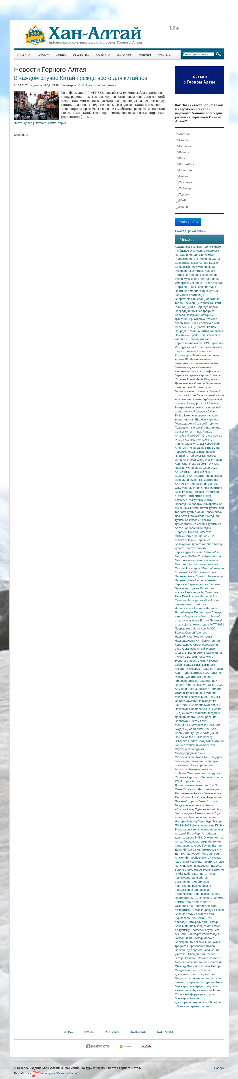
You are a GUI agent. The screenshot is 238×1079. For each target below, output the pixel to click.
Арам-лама (202, 733)
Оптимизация (184, 536)
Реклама (112, 1031)
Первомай (182, 721)
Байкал (193, 532)
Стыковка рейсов (199, 773)
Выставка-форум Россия (207, 910)
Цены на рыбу (195, 592)
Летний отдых (184, 612)
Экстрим (210, 861)
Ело (212, 785)
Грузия (215, 773)
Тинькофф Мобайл (201, 938)
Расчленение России (189, 793)
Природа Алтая (185, 331)
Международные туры (190, 753)
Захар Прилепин (186, 958)
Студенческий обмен (189, 757)
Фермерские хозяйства (190, 604)
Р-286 (220, 861)
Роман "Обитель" (209, 958)
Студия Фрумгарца (188, 568)
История (124, 54)
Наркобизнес (184, 636)
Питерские (191, 982)
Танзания (184, 182)
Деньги (213, 483)
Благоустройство (196, 548)
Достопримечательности (192, 785)
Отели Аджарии (208, 652)
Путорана (182, 254)
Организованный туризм (198, 648)
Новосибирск (213, 512)
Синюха (192, 660)
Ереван (180, 266)
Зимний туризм (208, 660)
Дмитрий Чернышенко (190, 319)
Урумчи (201, 576)
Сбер (179, 664)
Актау (191, 809)
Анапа (209, 805)
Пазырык (215, 696)
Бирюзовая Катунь (188, 829)
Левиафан (197, 761)
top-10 (193, 737)
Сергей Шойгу (185, 733)
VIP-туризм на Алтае (189, 347)
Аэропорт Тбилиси (200, 777)
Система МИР (198, 721)
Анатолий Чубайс (187, 857)
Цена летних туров (197, 624)
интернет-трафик (197, 1006)
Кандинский (197, 254)
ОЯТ (193, 323)
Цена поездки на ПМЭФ (208, 825)
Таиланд (215, 688)
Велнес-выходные (187, 588)
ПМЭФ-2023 (183, 825)
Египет (182, 140)
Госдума (195, 696)
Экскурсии (190, 789)
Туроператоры (193, 672)
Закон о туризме (194, 415)
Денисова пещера (208, 893)
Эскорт (217, 821)
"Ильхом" (207, 568)
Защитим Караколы (209, 331)
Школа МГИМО (196, 837)
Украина (181, 777)
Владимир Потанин (210, 741)
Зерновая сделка (187, 375)
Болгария (197, 705)
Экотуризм (207, 982)
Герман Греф (211, 853)
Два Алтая (182, 516)
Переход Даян (185, 580)
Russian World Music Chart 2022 (196, 467)
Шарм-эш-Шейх (186, 287)
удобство (202, 877)
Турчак (217, 990)
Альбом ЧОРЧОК (207, 463)
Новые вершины (212, 829)
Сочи (200, 512)
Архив (89, 1031)
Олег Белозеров (206, 455)
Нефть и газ (212, 371)
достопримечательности (192, 1002)
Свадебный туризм (188, 970)
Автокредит (195, 922)
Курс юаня (190, 278)
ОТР (199, 435)
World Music (205, 459)
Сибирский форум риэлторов (194, 994)
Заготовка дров (185, 367)
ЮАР (181, 201)
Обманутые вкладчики (201, 701)
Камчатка (205, 532)
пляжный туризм (210, 857)
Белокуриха (183, 544)
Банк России (184, 491)
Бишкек (214, 262)
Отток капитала (211, 487)
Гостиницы (196, 295)
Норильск (212, 250)
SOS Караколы (213, 343)
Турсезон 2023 (195, 692)
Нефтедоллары (208, 278)
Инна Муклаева (186, 459)
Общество (80, 54)
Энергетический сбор (189, 299)
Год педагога (194, 950)
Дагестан (217, 865)
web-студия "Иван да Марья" (55, 1073)
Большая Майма (186, 914)
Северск (181, 327)
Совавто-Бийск (206, 572)
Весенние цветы (202, 978)
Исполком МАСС (204, 628)
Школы (210, 946)
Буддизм (181, 729)
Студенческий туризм (189, 749)
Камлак (194, 998)
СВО (178, 487)
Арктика (194, 596)
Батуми (192, 656)
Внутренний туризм (188, 407)
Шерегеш (181, 532)
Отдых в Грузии (186, 652)
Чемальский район (188, 335)
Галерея (144, 54)
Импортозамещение (189, 282)
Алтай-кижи (183, 471)
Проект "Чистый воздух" (191, 684)
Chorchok (188, 463)
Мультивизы (212, 705)
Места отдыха (185, 813)
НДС (206, 672)
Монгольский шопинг (189, 560)
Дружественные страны (191, 524)
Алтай (208, 359)
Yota (182, 1006)
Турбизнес (182, 250)
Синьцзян (211, 592)
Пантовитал (194, 496)
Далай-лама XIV (198, 729)
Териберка (211, 761)
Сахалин (181, 600)
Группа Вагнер (212, 845)
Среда (61, 54)
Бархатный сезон (187, 262)
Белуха (180, 632)
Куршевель (183, 918)
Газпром (197, 246)
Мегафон (215, 1002)
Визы (188, 508)
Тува (213, 729)
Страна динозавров (188, 845)
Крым (217, 246)
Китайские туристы (208, 640)
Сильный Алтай (194, 351)
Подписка (210, 379)
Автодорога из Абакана (202, 403)
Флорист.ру (183, 978)
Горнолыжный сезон (210, 395)
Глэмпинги (182, 861)
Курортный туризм (208, 584)
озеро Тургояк (204, 869)
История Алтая (190, 781)
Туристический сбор (208, 809)
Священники (197, 954)
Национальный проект (190, 608)
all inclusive (211, 600)
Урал (178, 869)
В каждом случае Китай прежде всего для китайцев (80, 78)
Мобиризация (207, 266)
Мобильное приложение (192, 962)
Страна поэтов (212, 435)
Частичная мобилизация (192, 291)
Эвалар (180, 701)
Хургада (218, 282)
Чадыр (207, 431)
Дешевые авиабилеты (190, 383)
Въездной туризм (199, 966)
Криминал (197, 861)
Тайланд (183, 188)
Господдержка (185, 423)
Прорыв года (184, 628)
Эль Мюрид (198, 250)
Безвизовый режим (198, 520)
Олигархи (198, 270)
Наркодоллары (185, 640)
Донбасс (198, 491)
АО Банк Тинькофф (188, 934)
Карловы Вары (185, 584)
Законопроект (204, 813)
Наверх (219, 1068)
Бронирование (207, 717)
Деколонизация (208, 789)
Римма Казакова (186, 439)
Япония (183, 207)
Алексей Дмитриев (196, 303)
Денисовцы (205, 897)
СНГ (197, 258)
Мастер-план (206, 914)
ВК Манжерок (194, 359)
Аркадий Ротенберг (188, 833)
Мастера (164, 54)
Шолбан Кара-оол (207, 419)
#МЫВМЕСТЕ (209, 447)
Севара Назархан (187, 315)
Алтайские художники (203, 564)
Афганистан (200, 508)
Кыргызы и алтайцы (204, 479)
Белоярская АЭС (208, 323)
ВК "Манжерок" (191, 853)
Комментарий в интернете (192, 901)
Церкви (180, 950)
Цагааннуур (215, 576)
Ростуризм (206, 315)
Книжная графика (202, 311)
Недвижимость (202, 990)
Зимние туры (202, 387)
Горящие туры (206, 287)
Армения (181, 688)
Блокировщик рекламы (191, 942)
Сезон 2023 (215, 684)
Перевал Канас (185, 576)
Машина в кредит (194, 926)
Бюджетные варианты (190, 805)
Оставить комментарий (50, 123)
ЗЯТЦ (191, 327)
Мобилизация (191, 487)
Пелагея (207, 668)
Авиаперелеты (210, 258)
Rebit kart (213, 725)
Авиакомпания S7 (200, 769)
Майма (218, 897)
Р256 (192, 572)
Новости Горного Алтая (100, 85)
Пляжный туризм (187, 801)
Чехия (211, 580)
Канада (182, 152)
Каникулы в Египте (197, 620)
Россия (210, 954)
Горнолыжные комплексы (192, 391)
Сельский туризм (206, 423)
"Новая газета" (203, 636)
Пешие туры (203, 612)
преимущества (185, 877)
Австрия (183, 134)
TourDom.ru (183, 705)
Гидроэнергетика (186, 680)
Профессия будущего (204, 930)
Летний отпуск (207, 801)
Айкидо (219, 568)
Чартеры (211, 608)
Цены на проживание (202, 817)
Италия (180, 692)
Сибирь (216, 966)
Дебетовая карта (195, 873)
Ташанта (201, 580)
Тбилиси (191, 266)
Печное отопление (206, 363)
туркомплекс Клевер (189, 399)
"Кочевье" (182, 572)
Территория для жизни (190, 451)
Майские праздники (208, 713)
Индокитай (202, 688)
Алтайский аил (185, 435)
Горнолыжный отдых (198, 528)
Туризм (43, 54)
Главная (24, 54)
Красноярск (183, 246)
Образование (196, 946)
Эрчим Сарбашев (199, 540)
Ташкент (215, 303)
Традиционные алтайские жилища (198, 427)
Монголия (184, 170)
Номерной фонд (186, 821)
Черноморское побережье (193, 709)
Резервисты (183, 270)
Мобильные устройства (191, 725)
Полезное (138, 1031)
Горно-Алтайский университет (195, 745)
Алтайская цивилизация (191, 483)
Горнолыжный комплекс (199, 664)
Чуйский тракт (213, 556)
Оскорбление (184, 906)
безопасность (184, 881)
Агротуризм (195, 600)
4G (177, 1006)
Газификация (184, 363)
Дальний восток (186, 717)
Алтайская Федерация (207, 797)
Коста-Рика (185, 164)
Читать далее (23, 123)
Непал (182, 176)
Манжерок (182, 998)
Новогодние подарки (189, 504)
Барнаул (203, 307)
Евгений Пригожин (188, 849)
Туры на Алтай (202, 552)
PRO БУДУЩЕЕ (186, 307)
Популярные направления (193, 865)
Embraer (181, 773)
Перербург (205, 821)
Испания (183, 146)
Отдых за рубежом (197, 616)
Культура (103, 54)
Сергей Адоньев (196, 632)
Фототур (188, 869)
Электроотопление (198, 676)
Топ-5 (208, 757)
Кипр (205, 696)
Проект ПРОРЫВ (206, 327)
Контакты (165, 1031)
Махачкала (197, 516)
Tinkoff (211, 873)
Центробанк (193, 274)
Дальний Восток (211, 596)
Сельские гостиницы (189, 431)
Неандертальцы (186, 897)
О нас (68, 1031)
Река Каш (182, 596)
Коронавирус (184, 644)
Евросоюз (197, 371)
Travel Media (195, 379)
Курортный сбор (203, 544)
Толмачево (182, 765)
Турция (182, 195)
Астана (204, 262)
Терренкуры (183, 552)
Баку (191, 688)
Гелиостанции (207, 680)
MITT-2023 (217, 624)
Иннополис (200, 355)
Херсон (204, 375)
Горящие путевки (195, 841)
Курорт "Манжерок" (188, 668)
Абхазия (181, 809)
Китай (181, 158)
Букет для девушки (202, 974)
